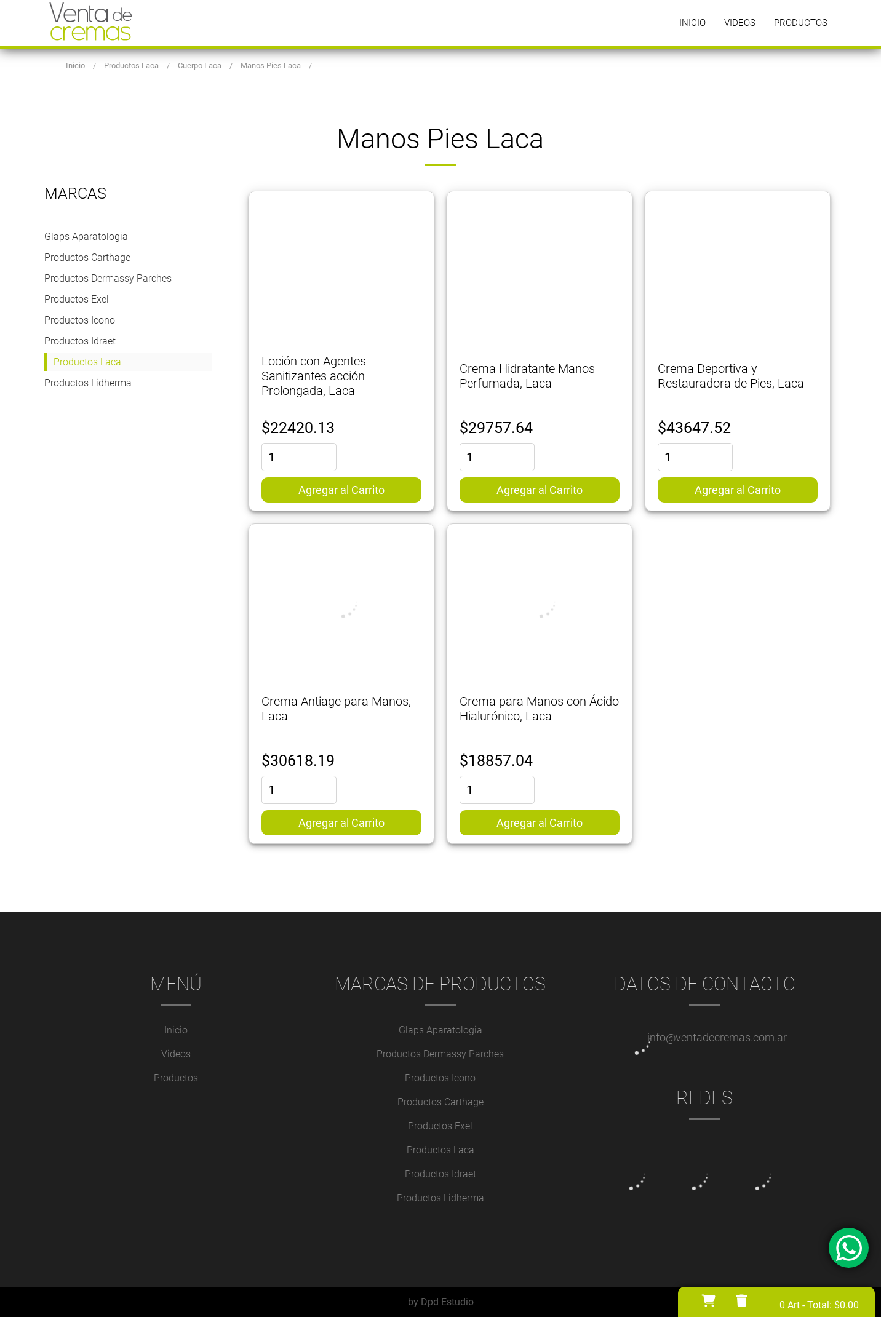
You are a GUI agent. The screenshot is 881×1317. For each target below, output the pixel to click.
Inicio (692, 22)
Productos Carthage (87, 257)
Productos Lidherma (88, 383)
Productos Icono (79, 320)
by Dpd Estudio (441, 1302)
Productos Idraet (80, 341)
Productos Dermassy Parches (108, 278)
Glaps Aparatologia (86, 236)
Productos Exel (76, 299)
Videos (739, 22)
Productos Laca (87, 362)
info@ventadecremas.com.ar (717, 1037)
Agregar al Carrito (341, 489)
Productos (800, 22)
